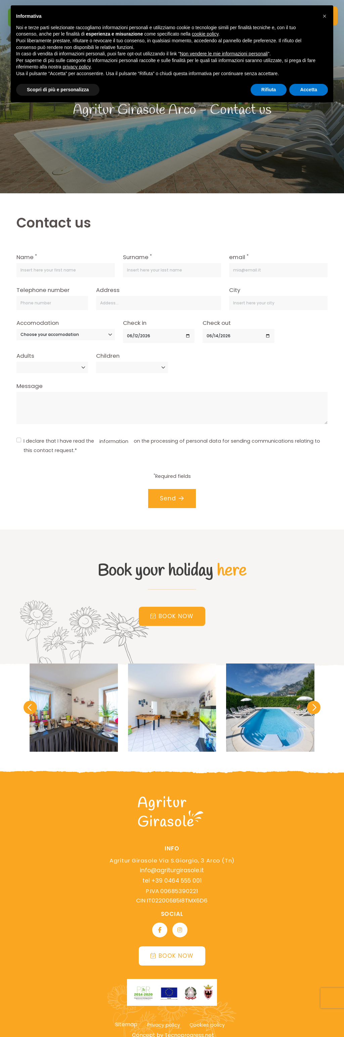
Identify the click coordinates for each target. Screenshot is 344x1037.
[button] (324, 16)
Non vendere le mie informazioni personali (223, 53)
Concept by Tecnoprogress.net (174, 1024)
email (239, 257)
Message (29, 386)
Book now (172, 615)
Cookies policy (206, 1015)
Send (172, 498)
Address (108, 290)
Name (26, 257)
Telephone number (43, 290)
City (234, 290)
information (113, 441)
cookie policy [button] (205, 34)
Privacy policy (162, 1015)
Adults (25, 356)
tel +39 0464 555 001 (172, 878)
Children (108, 356)
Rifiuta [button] (268, 89)
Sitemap (126, 1014)
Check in (134, 323)
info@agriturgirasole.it (172, 869)
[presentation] (30, 706)
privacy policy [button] (77, 66)
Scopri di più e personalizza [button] (58, 89)
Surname (137, 257)
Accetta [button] (308, 89)
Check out (217, 323)
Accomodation (37, 323)
